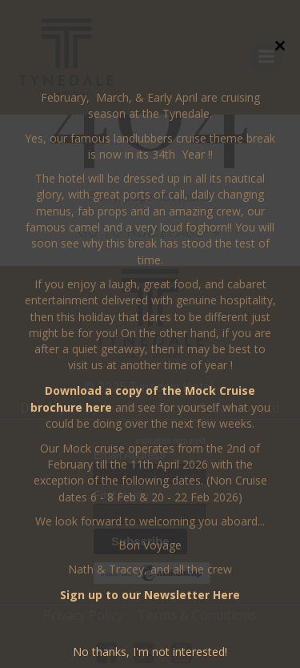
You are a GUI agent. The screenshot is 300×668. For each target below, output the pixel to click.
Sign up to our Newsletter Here (150, 594)
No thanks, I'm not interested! (150, 651)
